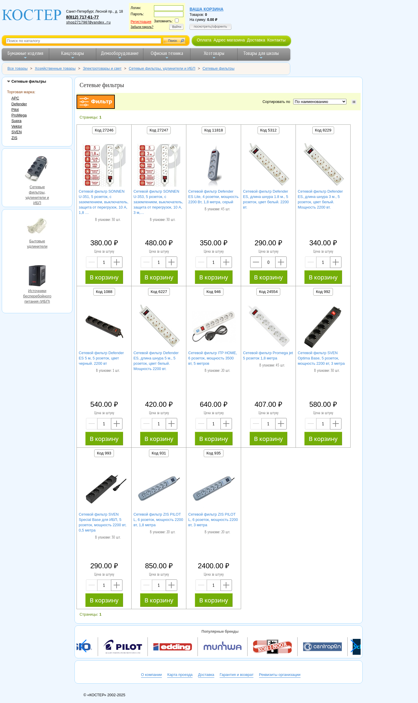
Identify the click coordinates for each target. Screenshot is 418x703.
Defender (19, 104)
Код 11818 (213, 130)
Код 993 (104, 453)
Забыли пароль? (142, 27)
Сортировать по (277, 101)
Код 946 (213, 291)
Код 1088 (104, 291)
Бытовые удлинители (37, 227)
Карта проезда (180, 674)
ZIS (14, 138)
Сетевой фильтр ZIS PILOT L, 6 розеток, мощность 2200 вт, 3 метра (213, 519)
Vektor (16, 126)
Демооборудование (120, 55)
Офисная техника (167, 55)
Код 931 (159, 453)
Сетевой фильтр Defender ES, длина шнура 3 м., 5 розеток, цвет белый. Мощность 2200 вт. (320, 199)
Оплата (204, 40)
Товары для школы (261, 55)
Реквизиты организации (280, 674)
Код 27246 (104, 130)
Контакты (276, 40)
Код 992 (323, 291)
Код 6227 (159, 291)
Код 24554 (268, 291)
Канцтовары (72, 55)
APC (15, 98)
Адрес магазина (229, 40)
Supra (16, 121)
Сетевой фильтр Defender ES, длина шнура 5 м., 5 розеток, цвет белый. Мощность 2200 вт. (156, 361)
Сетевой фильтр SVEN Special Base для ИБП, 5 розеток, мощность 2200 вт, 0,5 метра (103, 522)
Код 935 (213, 453)
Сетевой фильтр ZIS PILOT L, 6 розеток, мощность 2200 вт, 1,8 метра (158, 519)
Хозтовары (214, 55)
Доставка (256, 40)
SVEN (16, 132)
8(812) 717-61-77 (82, 17)
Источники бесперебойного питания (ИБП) (37, 276)
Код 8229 (323, 130)
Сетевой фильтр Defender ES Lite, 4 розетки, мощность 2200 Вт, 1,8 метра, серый (213, 196)
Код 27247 (159, 130)
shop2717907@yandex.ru (88, 23)
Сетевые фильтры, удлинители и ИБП (37, 169)
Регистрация (141, 22)
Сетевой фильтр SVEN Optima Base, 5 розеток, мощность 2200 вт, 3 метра (321, 358)
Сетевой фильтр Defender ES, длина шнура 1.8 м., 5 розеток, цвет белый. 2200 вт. (266, 199)
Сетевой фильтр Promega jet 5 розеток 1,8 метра (268, 355)
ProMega (19, 115)
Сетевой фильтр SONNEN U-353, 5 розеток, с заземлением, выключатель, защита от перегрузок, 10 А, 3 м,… (158, 202)
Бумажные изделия (25, 55)
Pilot (15, 109)
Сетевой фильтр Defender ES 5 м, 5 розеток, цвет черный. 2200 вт (101, 358)
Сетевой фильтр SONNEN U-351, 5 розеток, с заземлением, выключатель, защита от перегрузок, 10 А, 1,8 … (103, 202)
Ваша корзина (206, 9)
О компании (151, 674)
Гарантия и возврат (236, 674)
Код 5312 (268, 130)
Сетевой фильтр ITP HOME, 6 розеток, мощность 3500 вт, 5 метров (212, 358)
